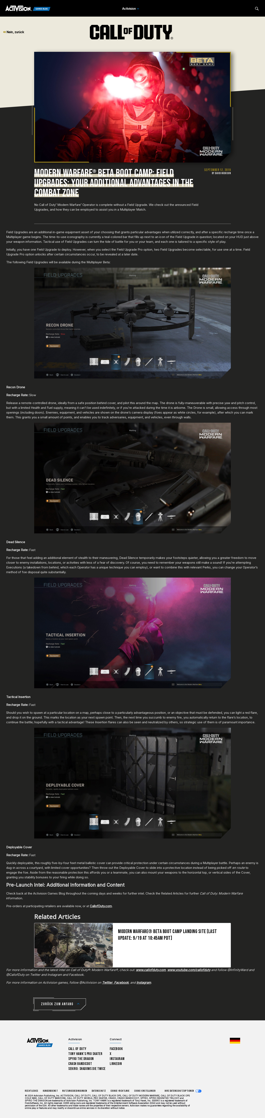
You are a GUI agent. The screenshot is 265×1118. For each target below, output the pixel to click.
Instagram (117, 1059)
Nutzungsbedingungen (74, 1091)
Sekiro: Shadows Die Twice (86, 1069)
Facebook (116, 1049)
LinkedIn (116, 1064)
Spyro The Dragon (81, 1059)
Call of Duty (77, 1049)
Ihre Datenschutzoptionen (179, 1091)
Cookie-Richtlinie (120, 1091)
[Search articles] (257, 9)
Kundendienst (50, 1091)
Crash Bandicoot (80, 1064)
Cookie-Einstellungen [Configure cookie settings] (144, 1091)
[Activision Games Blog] (28, 8)
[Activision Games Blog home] (40, 1043)
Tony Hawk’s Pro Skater (85, 1054)
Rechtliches (31, 1091)
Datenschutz (99, 1091)
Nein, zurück (13, 32)
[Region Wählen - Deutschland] (235, 1041)
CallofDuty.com (101, 906)
